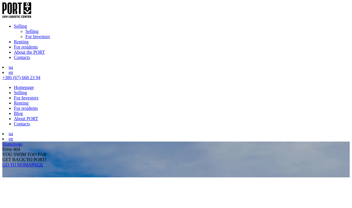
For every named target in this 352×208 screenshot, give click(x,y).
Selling (20, 26)
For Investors (37, 36)
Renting (21, 41)
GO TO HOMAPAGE (22, 164)
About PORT (26, 118)
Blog (18, 113)
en (11, 72)
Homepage (24, 87)
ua (11, 67)
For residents (26, 46)
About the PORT (29, 52)
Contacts (22, 57)
